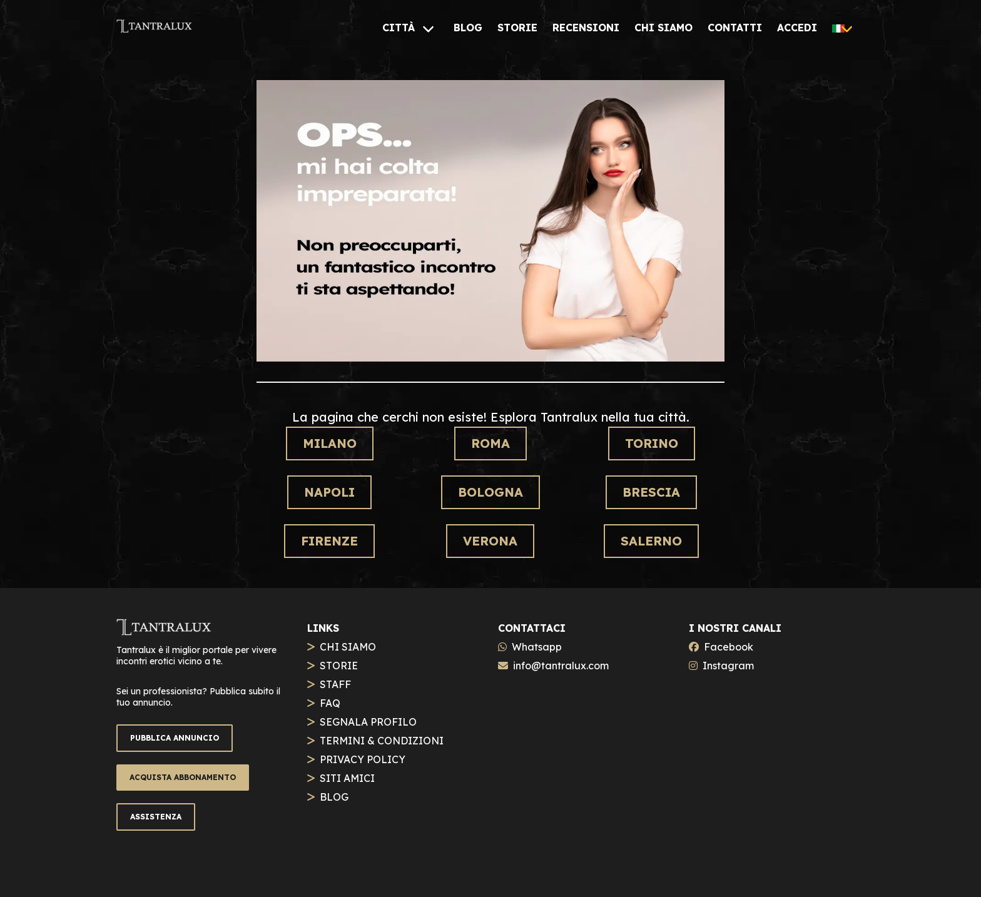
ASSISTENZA (155, 816)
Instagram (728, 665)
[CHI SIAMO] (663, 27)
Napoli (329, 492)
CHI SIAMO (348, 647)
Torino (651, 443)
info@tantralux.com (561, 665)
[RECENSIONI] (586, 27)
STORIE (339, 665)
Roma (490, 443)
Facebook (728, 647)
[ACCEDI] (797, 27)
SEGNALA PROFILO (368, 722)
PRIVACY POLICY (362, 759)
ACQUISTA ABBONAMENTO (183, 777)
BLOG (334, 797)
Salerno (651, 541)
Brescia (651, 492)
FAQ (330, 703)
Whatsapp (537, 647)
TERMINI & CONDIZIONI (382, 740)
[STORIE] (517, 27)
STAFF (335, 684)
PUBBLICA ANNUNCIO (174, 737)
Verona (490, 541)
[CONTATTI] (735, 27)
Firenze (329, 541)
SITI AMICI (347, 778)
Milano (330, 443)
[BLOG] (468, 27)
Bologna (490, 492)
